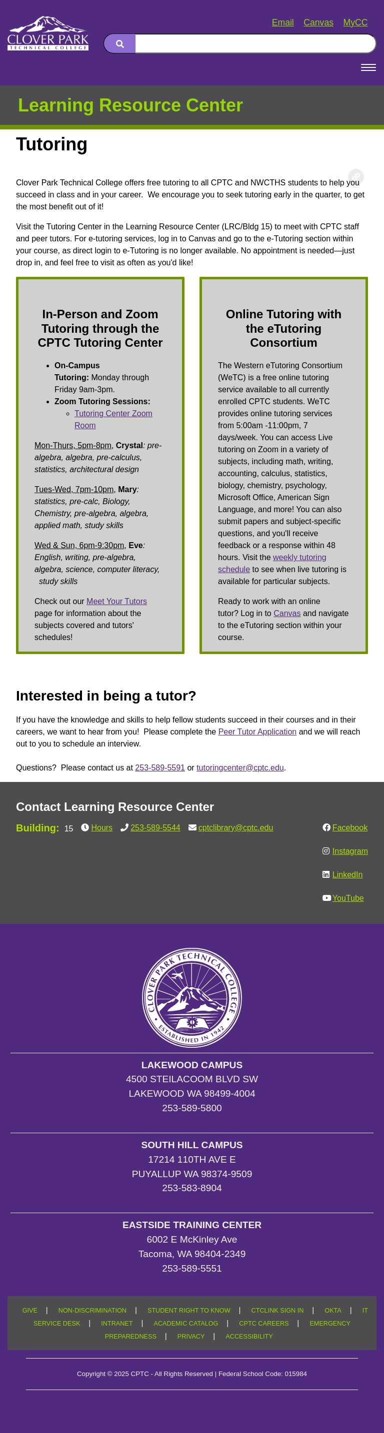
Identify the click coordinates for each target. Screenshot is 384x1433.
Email (283, 22)
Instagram (350, 851)
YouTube (348, 898)
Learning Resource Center (130, 105)
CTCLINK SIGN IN (278, 1310)
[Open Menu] (368, 67)
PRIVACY (191, 1336)
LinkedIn (347, 874)
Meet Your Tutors (116, 601)
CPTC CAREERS (263, 1323)
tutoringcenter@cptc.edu (240, 767)
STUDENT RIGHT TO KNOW (189, 1310)
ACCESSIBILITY (249, 1336)
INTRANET (116, 1323)
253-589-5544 (155, 827)
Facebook (350, 827)
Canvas (319, 22)
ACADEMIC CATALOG (186, 1323)
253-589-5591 (160, 767)
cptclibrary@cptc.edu (236, 827)
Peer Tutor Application (257, 731)
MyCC (356, 22)
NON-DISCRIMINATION (92, 1310)
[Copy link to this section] (356, 177)
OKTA (333, 1310)
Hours (101, 827)
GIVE (30, 1310)
